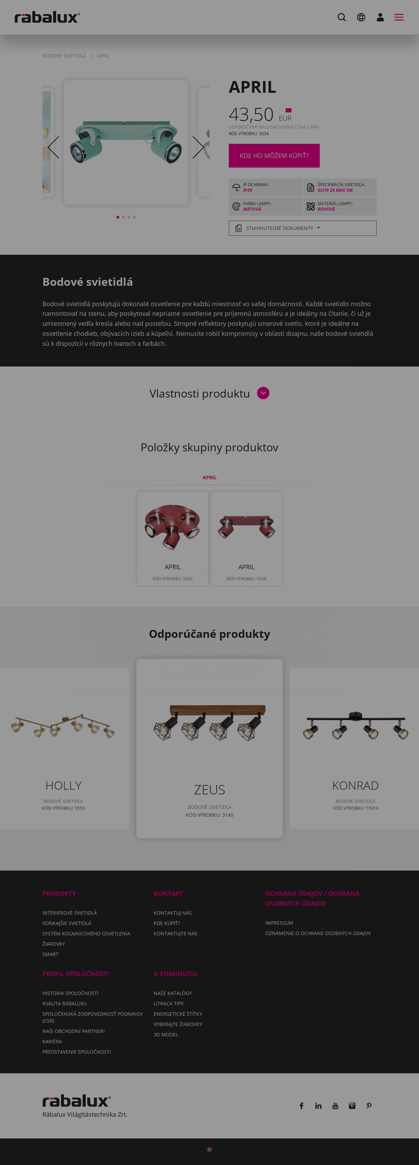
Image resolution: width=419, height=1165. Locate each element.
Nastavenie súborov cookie (149, 611)
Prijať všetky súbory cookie (209, 629)
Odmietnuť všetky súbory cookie (262, 611)
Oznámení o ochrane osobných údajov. (282, 591)
